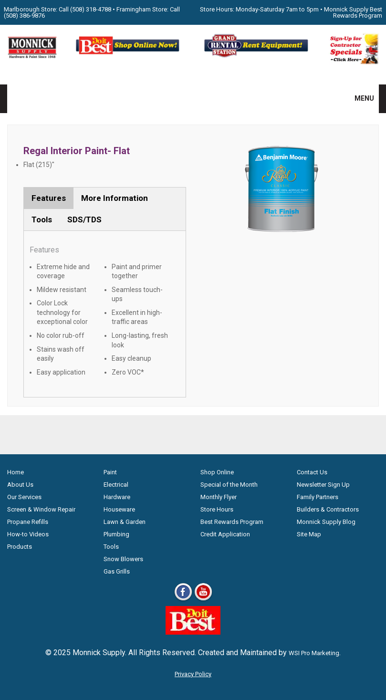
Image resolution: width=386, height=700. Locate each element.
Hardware (117, 497)
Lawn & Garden (125, 521)
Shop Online (217, 472)
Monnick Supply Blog (326, 521)
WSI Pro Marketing (314, 653)
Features (48, 198)
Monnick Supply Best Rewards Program (353, 12)
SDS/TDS (84, 219)
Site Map (309, 534)
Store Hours (216, 509)
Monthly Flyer (218, 497)
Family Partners (317, 497)
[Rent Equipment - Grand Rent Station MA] (257, 56)
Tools (41, 219)
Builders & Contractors (328, 509)
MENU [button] (358, 98)
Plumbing (116, 534)
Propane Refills (27, 521)
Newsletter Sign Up (323, 484)
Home (15, 472)
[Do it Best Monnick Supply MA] (193, 632)
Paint (110, 472)
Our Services (24, 497)
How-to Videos (28, 534)
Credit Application (225, 534)
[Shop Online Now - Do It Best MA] (129, 56)
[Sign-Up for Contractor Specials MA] (354, 62)
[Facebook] (183, 600)
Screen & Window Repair (41, 509)
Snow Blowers (123, 559)
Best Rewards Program (231, 521)
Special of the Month (229, 484)
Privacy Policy (193, 674)
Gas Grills (117, 571)
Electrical (116, 484)
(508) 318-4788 (90, 9)
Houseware (119, 509)
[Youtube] (203, 600)
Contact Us (312, 472)
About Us (20, 484)
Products (19, 546)
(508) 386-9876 (24, 15)
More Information (114, 198)
